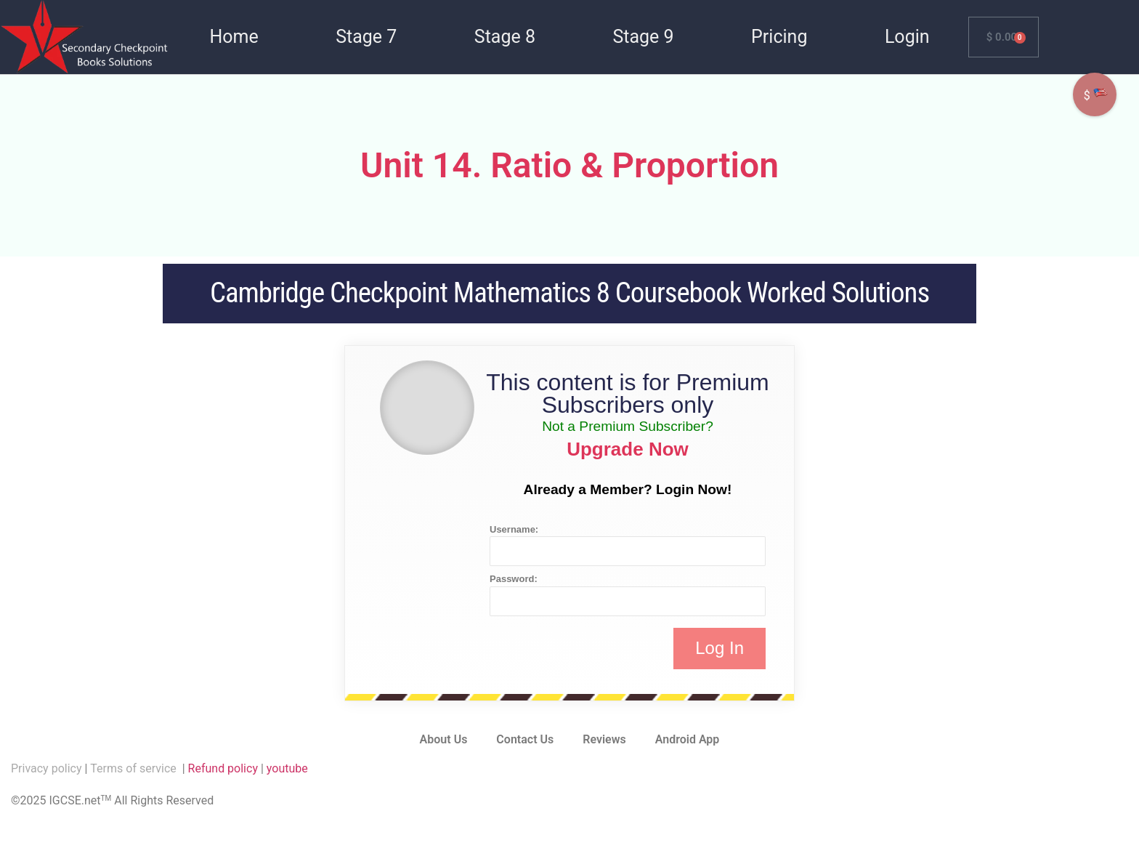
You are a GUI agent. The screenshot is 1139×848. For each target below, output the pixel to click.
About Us (444, 739)
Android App (687, 739)
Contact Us (525, 739)
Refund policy (223, 768)
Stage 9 (642, 36)
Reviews (604, 739)
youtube (287, 768)
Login (907, 36)
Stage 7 (366, 36)
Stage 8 (504, 36)
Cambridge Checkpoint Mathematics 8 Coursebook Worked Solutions (569, 293)
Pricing (779, 36)
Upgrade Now (628, 449)
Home (233, 36)
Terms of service (134, 768)
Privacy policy (46, 768)
